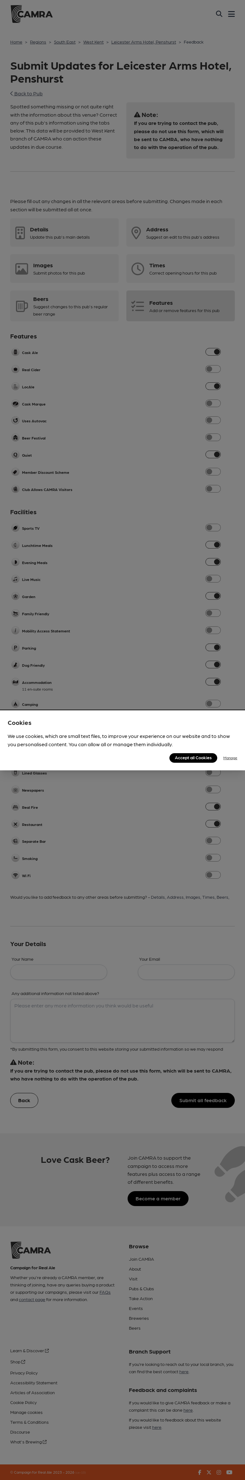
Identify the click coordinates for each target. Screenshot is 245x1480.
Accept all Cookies (193, 757)
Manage (230, 757)
